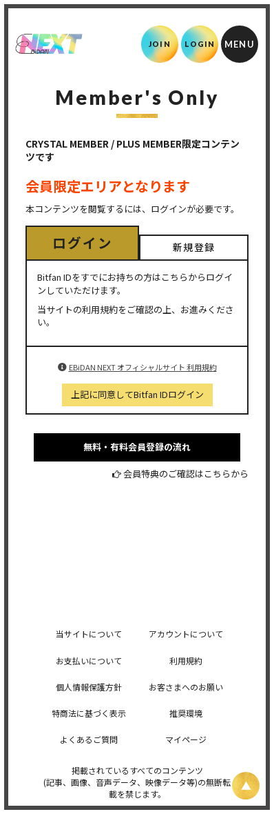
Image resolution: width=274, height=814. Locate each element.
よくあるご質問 (89, 739)
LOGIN (200, 43)
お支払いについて (89, 660)
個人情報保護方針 (89, 687)
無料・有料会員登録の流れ (137, 446)
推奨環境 (185, 713)
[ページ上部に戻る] (246, 786)
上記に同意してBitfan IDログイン (137, 394)
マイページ (186, 739)
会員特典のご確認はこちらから (186, 473)
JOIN (159, 43)
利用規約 (185, 660)
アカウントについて (186, 633)
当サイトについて (89, 633)
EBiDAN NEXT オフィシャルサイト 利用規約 (143, 367)
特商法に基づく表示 (89, 713)
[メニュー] (239, 44)
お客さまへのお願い (186, 687)
